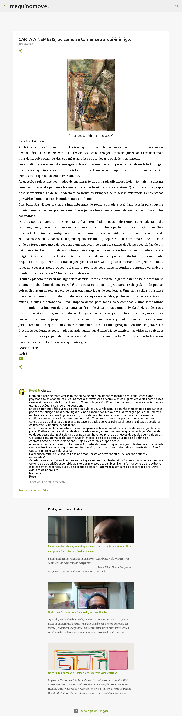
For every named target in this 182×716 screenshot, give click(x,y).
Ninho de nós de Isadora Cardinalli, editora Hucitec (78, 612)
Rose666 (35, 390)
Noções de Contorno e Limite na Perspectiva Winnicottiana (82, 673)
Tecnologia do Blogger (91, 711)
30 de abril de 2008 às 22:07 (47, 481)
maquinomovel (29, 6)
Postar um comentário (33, 490)
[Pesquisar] (54, 6)
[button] (21, 51)
